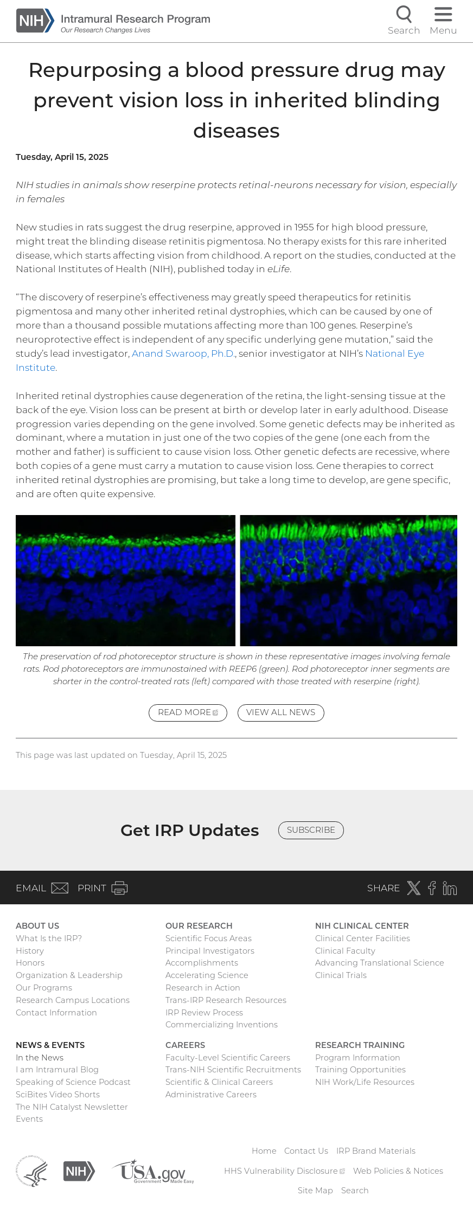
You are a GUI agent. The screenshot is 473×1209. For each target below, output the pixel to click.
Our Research (199, 926)
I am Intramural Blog (57, 1070)
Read (192, 714)
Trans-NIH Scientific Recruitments (233, 1070)
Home (264, 1151)
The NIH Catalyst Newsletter (72, 1107)
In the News (39, 1058)
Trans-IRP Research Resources (225, 1000)
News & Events (50, 1045)
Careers (185, 1045)
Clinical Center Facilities (362, 938)
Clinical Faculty (345, 951)
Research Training (360, 1045)
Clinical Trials (341, 975)
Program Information (357, 1058)
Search (355, 1190)
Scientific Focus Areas (208, 938)
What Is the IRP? (49, 938)
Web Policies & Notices (398, 1171)
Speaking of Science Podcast (73, 1082)
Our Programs (44, 988)
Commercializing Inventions (221, 1025)
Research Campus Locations (73, 1000)
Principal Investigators (209, 951)
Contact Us (306, 1151)
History (30, 951)
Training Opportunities (360, 1070)
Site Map (315, 1190)
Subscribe (311, 830)
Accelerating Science (206, 975)
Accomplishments (201, 963)
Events (29, 1119)
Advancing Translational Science (379, 963)
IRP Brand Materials (376, 1151)
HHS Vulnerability (284, 1171)
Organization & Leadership (69, 975)
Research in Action (202, 988)
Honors (30, 963)
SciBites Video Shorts (58, 1094)
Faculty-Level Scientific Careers (227, 1058)
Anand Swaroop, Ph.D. (183, 353)
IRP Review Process (204, 1013)
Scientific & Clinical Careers (219, 1082)
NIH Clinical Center (362, 926)
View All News (280, 712)
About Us (37, 926)
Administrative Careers (211, 1094)
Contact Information (56, 1013)
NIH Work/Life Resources (364, 1082)
